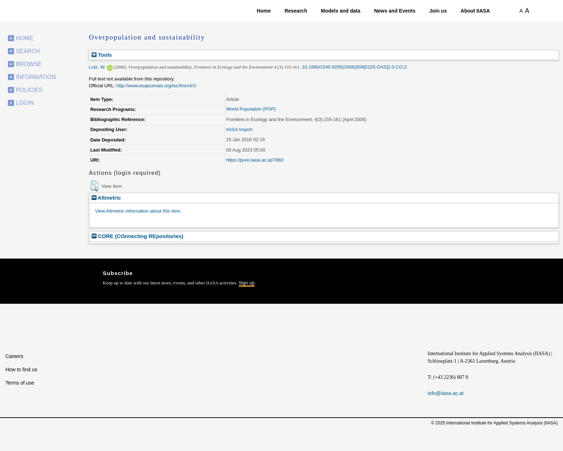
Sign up (247, 282)
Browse (29, 64)
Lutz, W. (97, 67)
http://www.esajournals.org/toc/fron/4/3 (156, 85)
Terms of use (19, 383)
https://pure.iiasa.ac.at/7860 (255, 160)
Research (295, 11)
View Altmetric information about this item (137, 211)
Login (25, 103)
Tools (102, 55)
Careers (14, 356)
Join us (438, 11)
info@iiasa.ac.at (446, 393)
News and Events (394, 11)
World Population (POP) (251, 109)
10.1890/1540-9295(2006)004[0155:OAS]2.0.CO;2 (354, 67)
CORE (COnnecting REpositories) (137, 236)
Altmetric (106, 198)
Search (28, 51)
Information (36, 77)
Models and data (340, 11)
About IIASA (475, 11)
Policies (29, 90)
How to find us (21, 369)
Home (264, 11)
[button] (94, 186)
